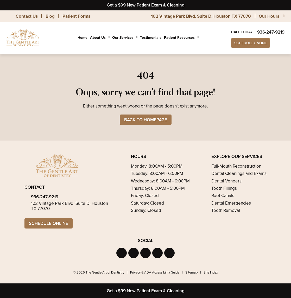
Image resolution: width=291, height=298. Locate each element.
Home (82, 37)
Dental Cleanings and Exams (239, 173)
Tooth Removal (225, 210)
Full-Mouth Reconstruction (236, 166)
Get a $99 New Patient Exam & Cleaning (146, 5)
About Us (98, 37)
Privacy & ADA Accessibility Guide (154, 272)
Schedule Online (250, 43)
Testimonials (150, 37)
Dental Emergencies (231, 203)
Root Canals (222, 195)
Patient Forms (76, 16)
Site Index (211, 272)
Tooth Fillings (224, 188)
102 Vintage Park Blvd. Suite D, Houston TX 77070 (201, 16)
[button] (121, 253)
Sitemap (191, 272)
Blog (50, 16)
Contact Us (27, 16)
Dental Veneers (226, 181)
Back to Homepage (145, 120)
